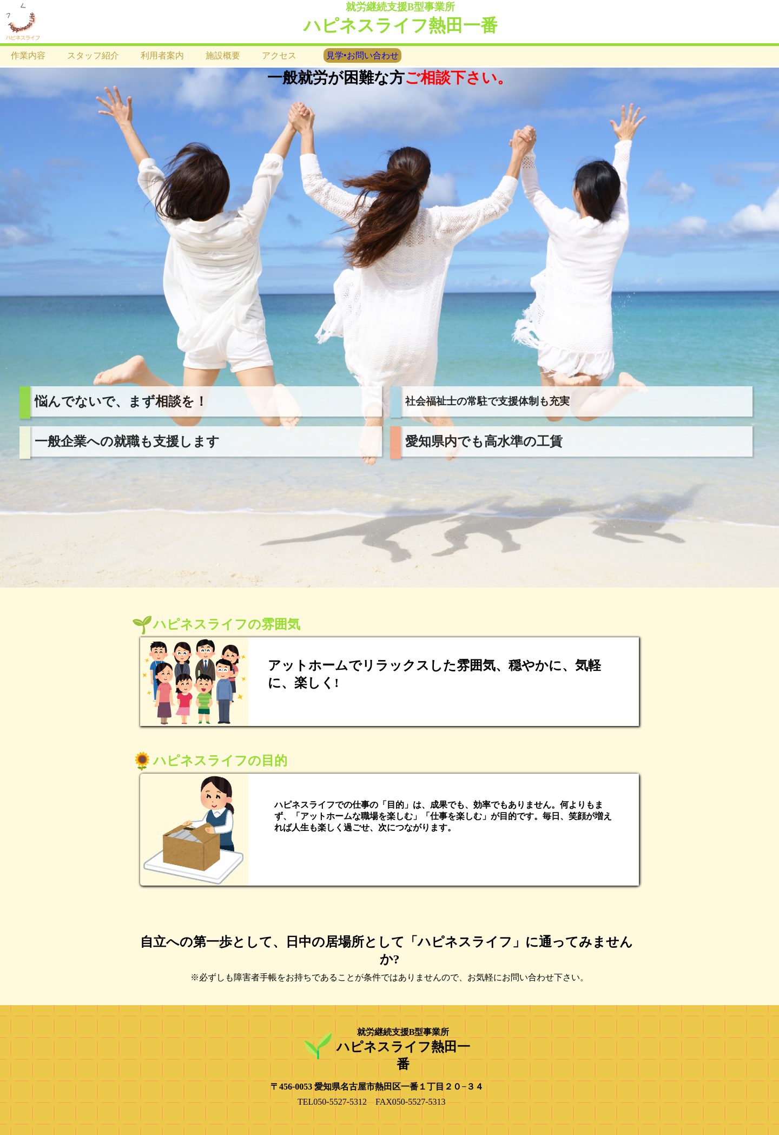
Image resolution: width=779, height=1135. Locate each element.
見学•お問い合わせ (362, 55)
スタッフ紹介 (93, 55)
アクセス (279, 55)
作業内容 (28, 55)
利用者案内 (162, 55)
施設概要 (223, 55)
